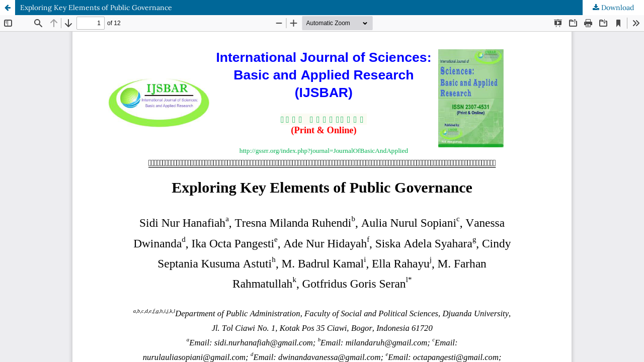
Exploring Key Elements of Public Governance (96, 7)
